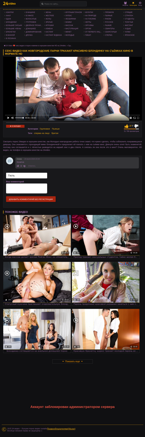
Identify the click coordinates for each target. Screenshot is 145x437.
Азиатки (10, 12)
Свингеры (110, 29)
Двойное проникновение (35, 25)
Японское (130, 35)
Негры (88, 22)
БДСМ (8, 19)
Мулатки (89, 12)
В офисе (30, 16)
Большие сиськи (14, 25)
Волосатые (31, 19)
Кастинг (49, 32)
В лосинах (11, 38)
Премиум (109, 12)
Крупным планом (73, 12)
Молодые (69, 35)
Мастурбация (71, 29)
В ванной (10, 35)
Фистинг (129, 25)
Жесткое (50, 16)
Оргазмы (89, 25)
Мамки (68, 22)
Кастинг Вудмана (54, 35)
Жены (48, 12)
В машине (30, 12)
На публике (90, 19)
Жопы (48, 19)
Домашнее (31, 29)
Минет (68, 32)
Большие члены (13, 29)
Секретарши (111, 32)
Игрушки (50, 25)
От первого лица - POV (94, 32)
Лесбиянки (70, 19)
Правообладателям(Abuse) (61, 429)
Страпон (129, 16)
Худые (128, 29)
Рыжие (108, 25)
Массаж (69, 25)
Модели (125, 4)
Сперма (108, 35)
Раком (108, 19)
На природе (90, 16)
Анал (8, 16)
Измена (49, 29)
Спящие (129, 12)
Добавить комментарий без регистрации (31, 199)
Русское (109, 22)
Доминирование (33, 32)
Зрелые (49, 22)
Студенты (129, 19)
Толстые (129, 22)
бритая (54, 133)
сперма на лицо (42, 133)
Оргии (88, 29)
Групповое (31, 22)
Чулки (127, 32)
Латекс (68, 16)
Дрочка (29, 35)
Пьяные (108, 16)
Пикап (88, 35)
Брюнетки (11, 32)
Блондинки (11, 22)
